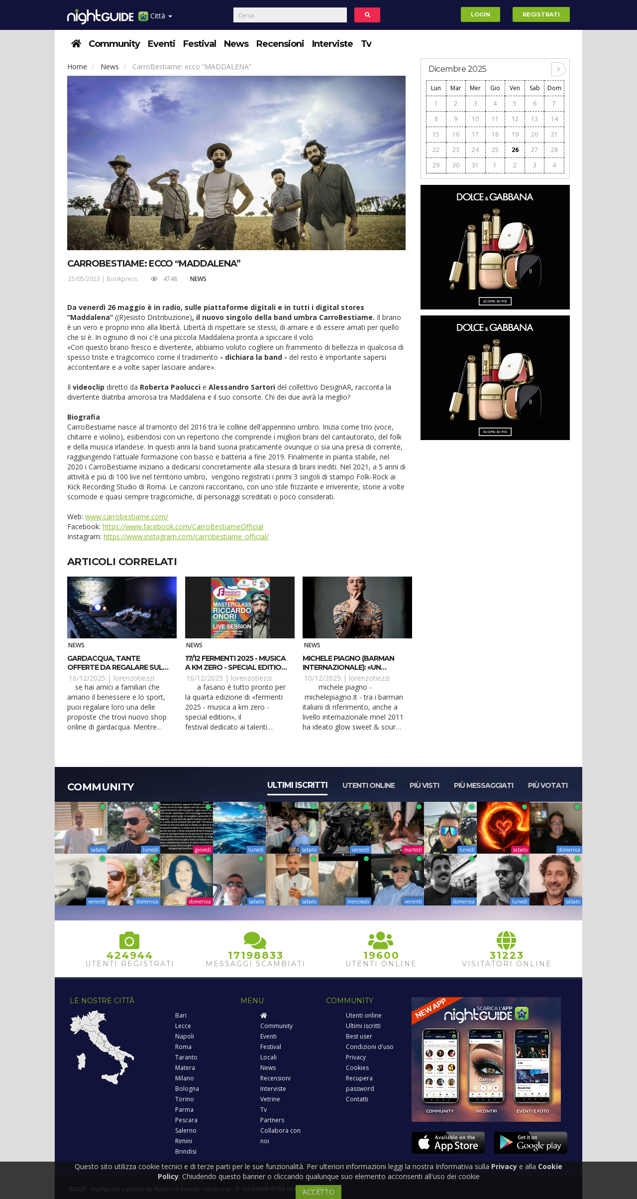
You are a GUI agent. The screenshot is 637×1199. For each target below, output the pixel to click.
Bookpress (121, 279)
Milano (184, 1078)
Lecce (183, 1026)
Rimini (183, 1141)
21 (554, 134)
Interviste (332, 43)
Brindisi (186, 1151)
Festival (199, 43)
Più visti (424, 785)
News (236, 43)
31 (475, 165)
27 (534, 150)
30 (455, 165)
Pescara (186, 1120)
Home (77, 66)
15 (435, 134)
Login (480, 14)
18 (495, 134)
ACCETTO (318, 1192)
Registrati (541, 14)
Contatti (357, 1099)
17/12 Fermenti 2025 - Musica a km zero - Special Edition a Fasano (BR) (235, 667)
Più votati (547, 785)
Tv (366, 43)
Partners (272, 1120)
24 (475, 150)
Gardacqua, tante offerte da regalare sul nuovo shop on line (115, 667)
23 (455, 150)
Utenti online (368, 785)
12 (515, 119)
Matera (185, 1067)
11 (495, 119)
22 (435, 150)
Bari (181, 1015)
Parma (184, 1109)
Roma (183, 1047)
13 (534, 119)
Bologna (187, 1088)
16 (455, 134)
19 (515, 134)
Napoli (184, 1036)
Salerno (186, 1130)
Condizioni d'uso (370, 1047)
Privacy (356, 1057)
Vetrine (270, 1099)
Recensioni (280, 43)
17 (475, 134)
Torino (184, 1099)
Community (114, 43)
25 (495, 150)
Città (155, 19)
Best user (359, 1036)
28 (554, 150)
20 (534, 134)
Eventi (161, 43)
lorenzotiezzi (133, 678)
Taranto (186, 1057)
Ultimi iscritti (297, 785)
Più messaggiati (483, 785)
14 (554, 119)
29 (435, 165)
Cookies (357, 1067)
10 (475, 119)
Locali (268, 1057)
